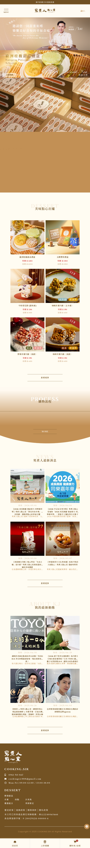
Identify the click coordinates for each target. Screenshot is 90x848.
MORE (45, 431)
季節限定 (29, 803)
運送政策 (9, 810)
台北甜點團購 (33, 836)
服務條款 (32, 810)
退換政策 (20, 810)
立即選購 (9, 75)
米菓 (6, 799)
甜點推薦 (67, 836)
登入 (83, 11)
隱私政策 (43, 810)
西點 (17, 799)
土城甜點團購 (45, 836)
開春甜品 (8, 796)
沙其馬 (28, 799)
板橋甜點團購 (57, 836)
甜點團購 (22, 836)
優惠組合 (8, 803)
